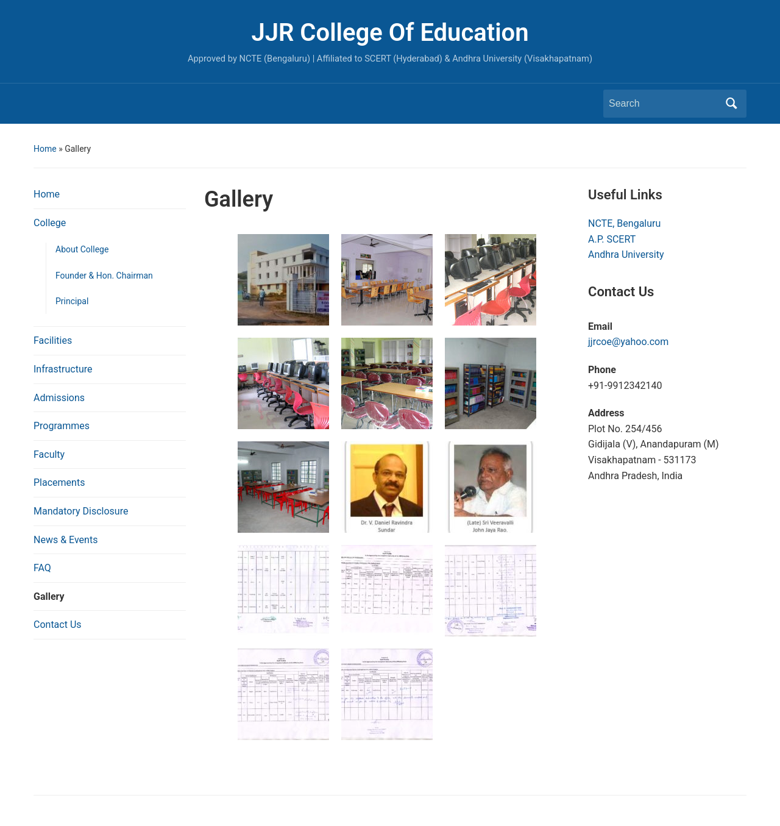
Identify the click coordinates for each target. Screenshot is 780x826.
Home (45, 149)
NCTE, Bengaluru (624, 223)
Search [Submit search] (731, 103)
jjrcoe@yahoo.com (628, 341)
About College (81, 249)
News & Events (66, 540)
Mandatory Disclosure (81, 511)
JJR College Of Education (389, 32)
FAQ (42, 568)
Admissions (59, 398)
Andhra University (626, 254)
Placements (59, 482)
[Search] (664, 104)
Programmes (62, 426)
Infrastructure (63, 369)
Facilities (53, 340)
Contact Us (58, 624)
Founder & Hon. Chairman (104, 275)
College (50, 223)
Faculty (49, 454)
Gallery (49, 596)
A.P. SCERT (612, 239)
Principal (71, 301)
